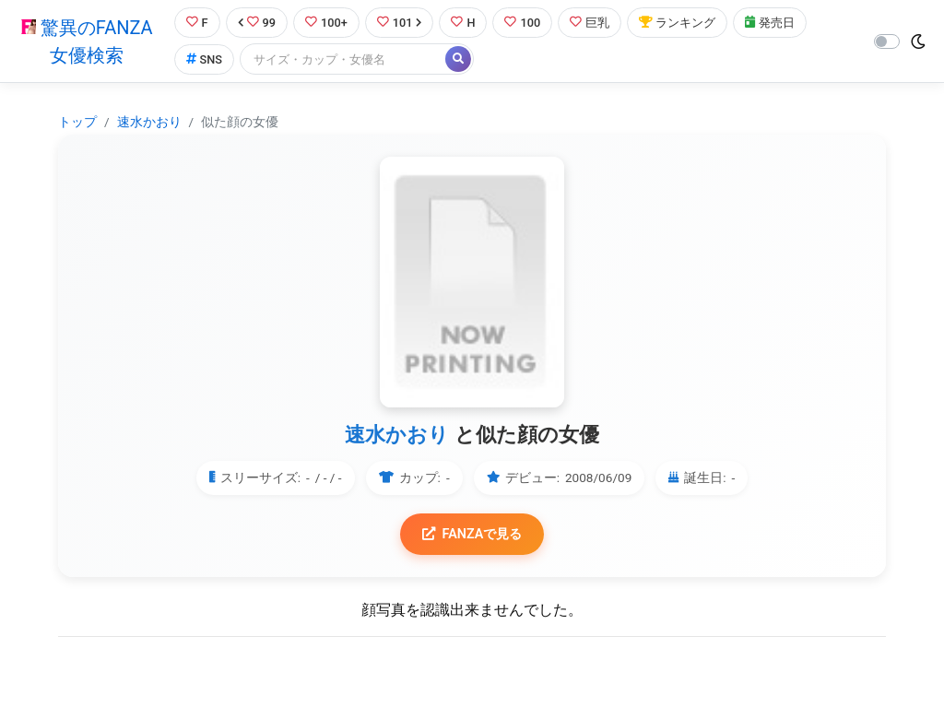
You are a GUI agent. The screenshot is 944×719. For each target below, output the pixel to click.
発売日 (771, 22)
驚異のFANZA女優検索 (87, 41)
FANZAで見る (472, 534)
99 (256, 22)
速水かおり (149, 121)
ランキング (678, 22)
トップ (77, 121)
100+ (326, 22)
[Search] (343, 59)
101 (399, 22)
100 (523, 22)
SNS (203, 59)
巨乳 (590, 22)
